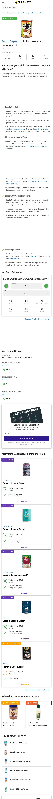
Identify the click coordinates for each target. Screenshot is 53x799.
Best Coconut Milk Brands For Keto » (38, 684)
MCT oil (43, 181)
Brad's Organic (10, 41)
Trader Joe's (7, 474)
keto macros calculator (17, 129)
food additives (14, 259)
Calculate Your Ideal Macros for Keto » (38, 319)
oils (39, 146)
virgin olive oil (34, 181)
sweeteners (33, 146)
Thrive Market (8, 520)
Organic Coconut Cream (14, 477)
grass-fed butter (11, 184)
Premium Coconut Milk (13, 660)
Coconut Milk (39, 13)
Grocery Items (11, 13)
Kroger (5, 657)
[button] (26, 293)
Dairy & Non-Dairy (23, 13)
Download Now (26, 432)
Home (4, 13)
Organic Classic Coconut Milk (16, 569)
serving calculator (41, 129)
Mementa (6, 612)
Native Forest (8, 566)
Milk (32, 13)
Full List (5, 365)
